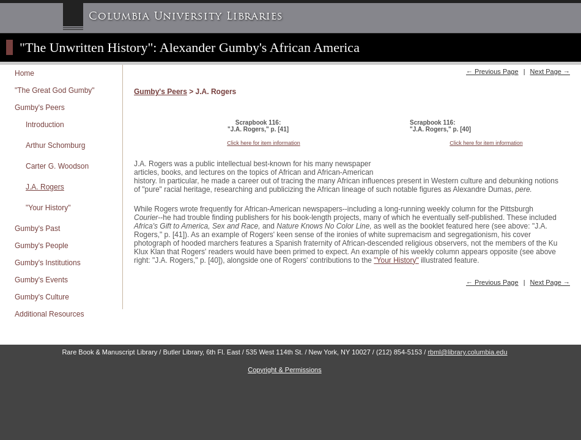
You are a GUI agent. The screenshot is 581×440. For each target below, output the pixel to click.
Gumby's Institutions (48, 262)
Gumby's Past (37, 228)
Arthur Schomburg (55, 145)
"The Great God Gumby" (55, 90)
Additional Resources (49, 314)
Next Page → (550, 71)
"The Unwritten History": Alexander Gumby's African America (190, 47)
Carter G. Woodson (57, 166)
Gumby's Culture (42, 297)
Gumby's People (41, 245)
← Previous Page (492, 71)
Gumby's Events (41, 280)
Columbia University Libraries (186, 16)
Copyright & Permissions (284, 369)
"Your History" (48, 208)
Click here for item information (263, 143)
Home (24, 73)
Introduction (45, 124)
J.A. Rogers (45, 187)
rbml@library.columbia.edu (467, 352)
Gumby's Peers (40, 107)
